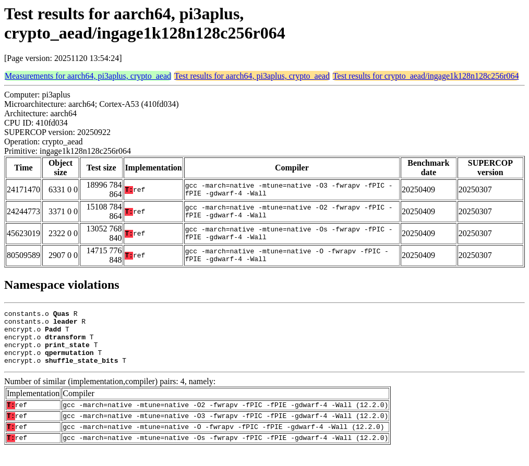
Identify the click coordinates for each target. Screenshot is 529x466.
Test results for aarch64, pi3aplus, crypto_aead (252, 75)
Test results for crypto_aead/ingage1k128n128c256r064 (426, 75)
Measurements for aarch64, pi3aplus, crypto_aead (88, 75)
